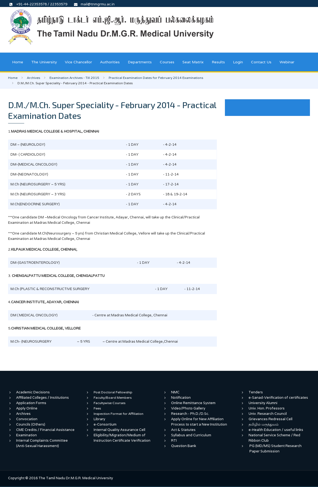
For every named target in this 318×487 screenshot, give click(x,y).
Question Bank (183, 446)
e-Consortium (105, 424)
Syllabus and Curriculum (191, 435)
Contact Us (261, 62)
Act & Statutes (183, 429)
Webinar (287, 62)
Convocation (26, 419)
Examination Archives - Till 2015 (74, 78)
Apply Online (26, 408)
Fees (97, 408)
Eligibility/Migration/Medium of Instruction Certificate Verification (122, 438)
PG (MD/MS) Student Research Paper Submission (275, 448)
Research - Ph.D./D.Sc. (190, 413)
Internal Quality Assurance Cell (119, 429)
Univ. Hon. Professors (267, 408)
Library (99, 419)
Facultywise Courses (109, 403)
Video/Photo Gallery (188, 408)
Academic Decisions (33, 392)
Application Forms (31, 403)
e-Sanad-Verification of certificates (278, 397)
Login (238, 62)
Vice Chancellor (78, 62)
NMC (175, 392)
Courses (167, 62)
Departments (140, 62)
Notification (181, 397)
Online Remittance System (193, 403)
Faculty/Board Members (113, 398)
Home (17, 62)
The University (44, 62)
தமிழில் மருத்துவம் (263, 424)
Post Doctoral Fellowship (113, 392)
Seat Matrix (193, 62)
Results (218, 62)
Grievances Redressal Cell (270, 419)
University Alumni (263, 403)
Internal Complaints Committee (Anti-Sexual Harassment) (42, 443)
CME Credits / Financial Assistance (45, 429)
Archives (33, 78)
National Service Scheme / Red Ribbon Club (274, 438)
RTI (174, 440)
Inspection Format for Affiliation (118, 414)
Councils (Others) (30, 424)
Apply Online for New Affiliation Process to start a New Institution (199, 422)
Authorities (110, 62)
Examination (26, 435)
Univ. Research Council (268, 413)
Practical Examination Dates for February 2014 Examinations (156, 78)
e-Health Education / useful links (276, 429)
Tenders (256, 392)
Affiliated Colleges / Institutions (42, 397)
